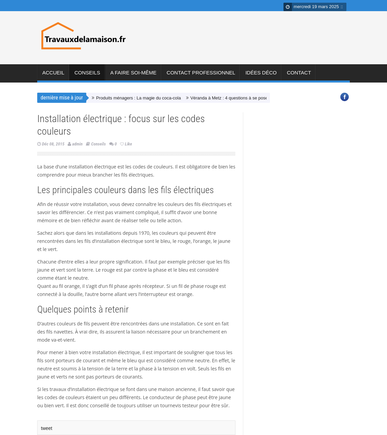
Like (126, 143)
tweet (46, 428)
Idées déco (261, 75)
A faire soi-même (133, 75)
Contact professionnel (201, 75)
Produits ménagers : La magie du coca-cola (138, 97)
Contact (299, 75)
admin (77, 143)
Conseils (87, 75)
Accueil (53, 75)
